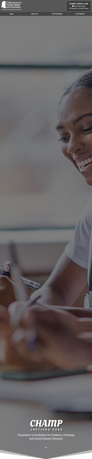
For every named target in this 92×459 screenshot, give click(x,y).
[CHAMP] (11, 5)
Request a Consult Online (80, 8)
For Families (80, 14)
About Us (34, 14)
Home (11, 14)
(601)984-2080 (79, 6)
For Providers (57, 14)
